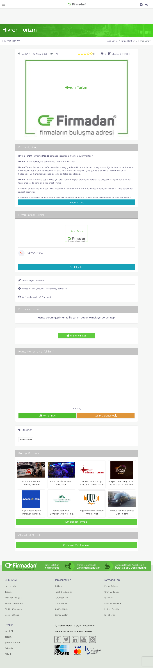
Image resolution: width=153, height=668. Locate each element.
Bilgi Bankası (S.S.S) (15, 597)
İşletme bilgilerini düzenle (31, 280)
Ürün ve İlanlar (111, 591)
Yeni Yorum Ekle (76, 335)
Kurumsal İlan (61, 597)
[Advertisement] (76, 16)
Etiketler (9, 654)
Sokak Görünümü (105, 415)
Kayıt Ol (9, 631)
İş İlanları (108, 597)
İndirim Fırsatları (112, 609)
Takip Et (76, 266)
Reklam (58, 586)
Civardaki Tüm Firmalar (76, 545)
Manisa (24, 54)
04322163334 (35, 253)
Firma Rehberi (128, 40)
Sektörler (9, 648)
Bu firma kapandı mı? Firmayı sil (34, 297)
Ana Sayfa (112, 40)
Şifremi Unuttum (13, 642)
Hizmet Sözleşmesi (14, 603)
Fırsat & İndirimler (63, 591)
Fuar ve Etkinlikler (113, 603)
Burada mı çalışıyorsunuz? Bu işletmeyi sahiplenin (42, 288)
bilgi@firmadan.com (84, 625)
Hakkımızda (10, 586)
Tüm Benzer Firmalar (76, 521)
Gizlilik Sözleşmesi (13, 609)
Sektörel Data (61, 609)
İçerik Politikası (12, 614)
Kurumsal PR (61, 603)
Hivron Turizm (26, 439)
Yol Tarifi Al (47, 415)
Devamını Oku (76, 202)
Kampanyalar (61, 614)
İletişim (8, 591)
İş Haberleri (109, 614)
